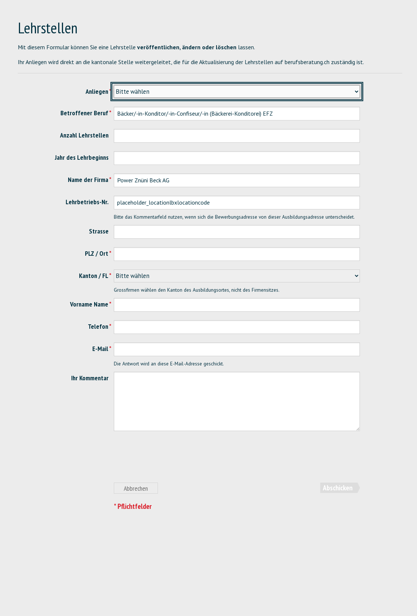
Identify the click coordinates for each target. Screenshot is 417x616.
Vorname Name (89, 304)
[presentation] (170, 461)
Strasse (99, 231)
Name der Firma (88, 179)
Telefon (98, 326)
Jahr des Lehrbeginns (82, 157)
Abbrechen (136, 488)
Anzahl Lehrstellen (84, 135)
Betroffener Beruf (84, 113)
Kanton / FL (93, 275)
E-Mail (100, 348)
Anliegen (97, 91)
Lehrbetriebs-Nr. (87, 202)
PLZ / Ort (96, 253)
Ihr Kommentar (90, 378)
